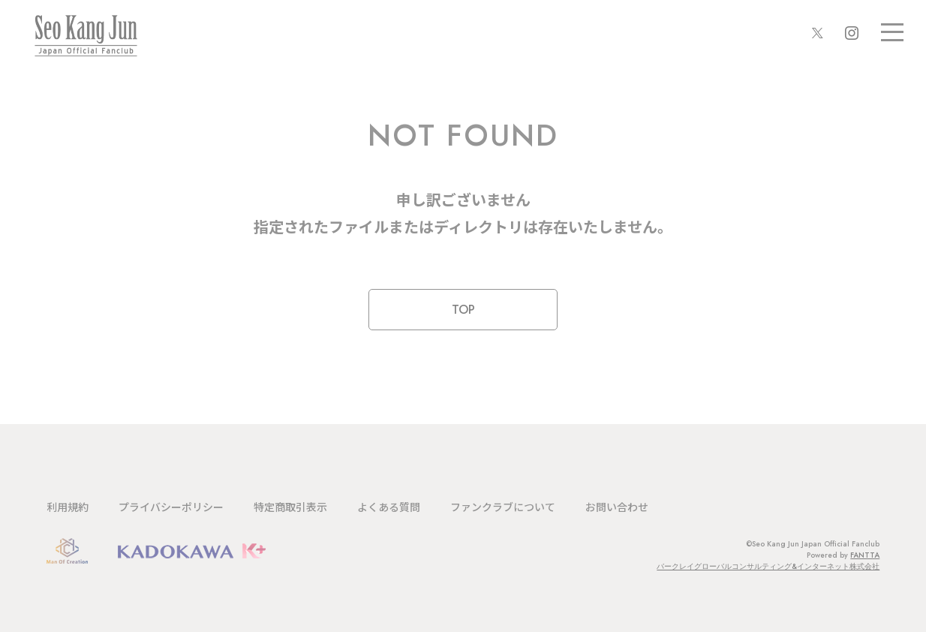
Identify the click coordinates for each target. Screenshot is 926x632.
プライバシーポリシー (171, 506)
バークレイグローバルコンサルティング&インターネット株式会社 (768, 566)
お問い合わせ (616, 506)
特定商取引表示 (290, 506)
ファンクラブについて (502, 506)
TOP (463, 309)
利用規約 (68, 506)
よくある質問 (388, 506)
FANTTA (864, 555)
